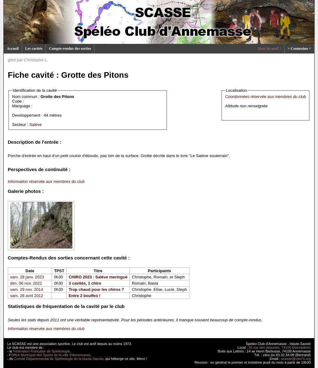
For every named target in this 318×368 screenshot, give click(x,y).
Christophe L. (36, 60)
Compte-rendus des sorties (70, 48)
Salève (35, 124)
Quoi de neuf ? (269, 48)
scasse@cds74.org (296, 359)
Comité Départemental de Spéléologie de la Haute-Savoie (58, 359)
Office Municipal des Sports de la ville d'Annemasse (50, 355)
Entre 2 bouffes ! (85, 295)
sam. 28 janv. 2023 (27, 277)
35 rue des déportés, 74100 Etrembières (280, 347)
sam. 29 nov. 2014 (26, 289)
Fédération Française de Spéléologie (41, 351)
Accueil (13, 48)
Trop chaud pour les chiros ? (96, 289)
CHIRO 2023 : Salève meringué (98, 277)
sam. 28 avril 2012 (26, 295)
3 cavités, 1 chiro (85, 283)
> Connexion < (299, 48)
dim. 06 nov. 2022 (26, 283)
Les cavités (34, 48)
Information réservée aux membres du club (46, 181)
